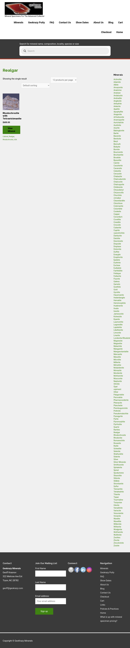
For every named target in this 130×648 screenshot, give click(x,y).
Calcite (116, 163)
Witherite (117, 527)
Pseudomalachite (121, 413)
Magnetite (118, 343)
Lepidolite (118, 327)
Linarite (117, 335)
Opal (115, 387)
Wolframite (118, 532)
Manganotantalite (121, 351)
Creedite (117, 222)
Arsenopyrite (119, 120)
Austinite (117, 125)
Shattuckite (118, 454)
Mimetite (117, 365)
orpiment (117, 389)
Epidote (117, 260)
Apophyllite (118, 112)
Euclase (117, 265)
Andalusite (118, 95)
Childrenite (118, 187)
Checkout (106, 32)
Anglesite (117, 101)
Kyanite (117, 319)
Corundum (118, 217)
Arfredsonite (119, 117)
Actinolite (117, 79)
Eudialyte (117, 268)
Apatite (117, 109)
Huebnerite (118, 306)
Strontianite (118, 484)
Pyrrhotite (118, 424)
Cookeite (117, 211)
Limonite (117, 333)
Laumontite (118, 322)
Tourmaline (118, 500)
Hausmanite (119, 295)
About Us (99, 22)
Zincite (116, 540)
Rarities (117, 430)
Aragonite (118, 114)
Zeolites (117, 537)
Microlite (117, 360)
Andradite (118, 98)
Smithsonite (119, 465)
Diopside (117, 244)
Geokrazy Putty (36, 22)
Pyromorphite (119, 422)
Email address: (42, 596)
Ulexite (116, 505)
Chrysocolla (118, 192)
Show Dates (82, 22)
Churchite (118, 195)
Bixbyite (117, 147)
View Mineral (11, 130)
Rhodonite (118, 438)
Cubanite (117, 228)
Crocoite (117, 225)
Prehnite (117, 411)
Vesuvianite (118, 513)
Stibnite (117, 478)
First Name (40, 568)
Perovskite (118, 397)
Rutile (116, 446)
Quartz (116, 427)
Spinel (116, 470)
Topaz (116, 497)
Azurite (116, 128)
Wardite (117, 519)
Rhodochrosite (8, 140)
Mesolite (117, 357)
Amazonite (118, 87)
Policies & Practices (109, 608)
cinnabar (117, 198)
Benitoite (117, 139)
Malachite (118, 346)
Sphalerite (118, 467)
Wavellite (117, 521)
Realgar (11, 137)
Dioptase (117, 246)
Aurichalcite (119, 122)
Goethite (117, 287)
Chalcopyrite (119, 184)
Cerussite (117, 174)
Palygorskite (119, 395)
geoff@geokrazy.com (13, 588)
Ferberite (117, 276)
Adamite (117, 82)
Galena (116, 281)
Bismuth (117, 144)
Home (119, 32)
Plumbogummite (121, 408)
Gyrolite (117, 292)
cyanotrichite (119, 233)
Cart (120, 22)
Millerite (117, 362)
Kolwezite (118, 316)
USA (15, 140)
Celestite (117, 171)
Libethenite (118, 330)
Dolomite (117, 249)
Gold (115, 289)
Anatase (117, 93)
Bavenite (117, 136)
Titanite (117, 494)
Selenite (117, 451)
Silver (116, 459)
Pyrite (116, 419)
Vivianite (117, 516)
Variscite (117, 510)
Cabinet (5, 137)
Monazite (117, 370)
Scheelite (117, 448)
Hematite (117, 300)
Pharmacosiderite (121, 400)
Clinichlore (118, 203)
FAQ (52, 22)
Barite (116, 133)
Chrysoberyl (119, 190)
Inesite (116, 311)
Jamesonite (118, 314)
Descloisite (118, 241)
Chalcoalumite (120, 179)
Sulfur (116, 486)
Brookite (117, 157)
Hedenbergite (119, 298)
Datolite (117, 238)
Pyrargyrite (118, 416)
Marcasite (118, 354)
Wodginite (118, 529)
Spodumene (119, 473)
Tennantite (118, 489)
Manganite (118, 349)
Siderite (117, 457)
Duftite (116, 252)
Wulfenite (117, 535)
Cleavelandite (119, 201)
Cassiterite (118, 166)
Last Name (40, 582)
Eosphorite (118, 257)
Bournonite (118, 152)
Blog (110, 22)
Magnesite (118, 341)
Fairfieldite (118, 271)
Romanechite (119, 440)
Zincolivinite (119, 543)
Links (102, 604)
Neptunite (118, 381)
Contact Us (65, 22)
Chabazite (118, 176)
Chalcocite (118, 182)
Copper (117, 214)
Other (116, 392)
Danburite (118, 236)
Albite (116, 85)
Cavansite (118, 168)
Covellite (117, 219)
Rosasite (117, 443)
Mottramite (118, 376)
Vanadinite (118, 508)
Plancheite (118, 405)
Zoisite (116, 546)
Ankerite (117, 106)
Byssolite (117, 160)
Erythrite (117, 263)
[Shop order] (35, 85)
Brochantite (118, 155)
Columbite (118, 209)
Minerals (18, 22)
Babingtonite (119, 130)
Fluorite (117, 279)
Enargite (117, 254)
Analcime (117, 90)
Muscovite (118, 378)
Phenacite (118, 403)
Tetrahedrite (119, 492)
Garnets (117, 284)
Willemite (117, 524)
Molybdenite (119, 368)
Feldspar (117, 273)
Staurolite (118, 475)
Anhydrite (117, 104)
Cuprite (117, 230)
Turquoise (118, 502)
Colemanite (118, 206)
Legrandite (118, 325)
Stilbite (116, 481)
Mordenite (118, 373)
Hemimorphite (120, 303)
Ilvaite (116, 308)
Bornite (117, 149)
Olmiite (116, 384)
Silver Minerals (120, 462)
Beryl (116, 141)
